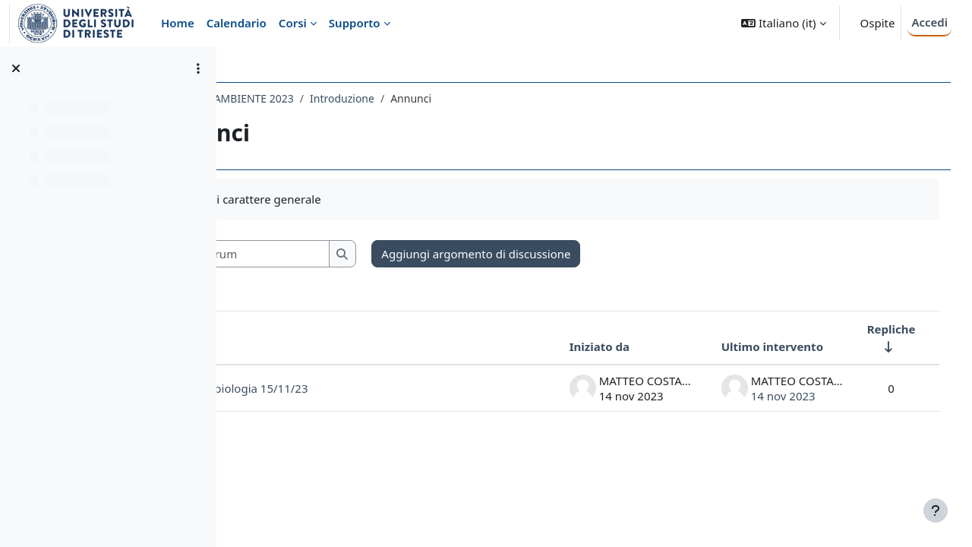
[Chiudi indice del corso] (16, 68)
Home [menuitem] (177, 22)
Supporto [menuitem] (354, 22)
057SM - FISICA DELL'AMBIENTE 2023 (337, 98)
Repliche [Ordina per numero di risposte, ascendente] (869, 329)
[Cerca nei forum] (371, 254)
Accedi (929, 22)
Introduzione (477, 98)
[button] (783, 23)
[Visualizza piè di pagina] (935, 510)
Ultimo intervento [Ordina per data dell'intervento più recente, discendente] (750, 346)
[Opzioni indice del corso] (198, 68)
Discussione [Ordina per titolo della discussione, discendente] (297, 346)
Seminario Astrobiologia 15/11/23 (353, 388)
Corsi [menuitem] (293, 22)
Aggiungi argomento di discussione (611, 253)
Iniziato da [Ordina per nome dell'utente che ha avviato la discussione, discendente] (578, 346)
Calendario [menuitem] (237, 22)
